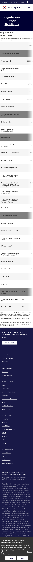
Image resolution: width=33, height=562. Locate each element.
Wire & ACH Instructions (8, 392)
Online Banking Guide (7, 463)
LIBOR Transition (6, 409)
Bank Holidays (6, 426)
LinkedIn (4, 433)
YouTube (4, 443)
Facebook (4, 436)
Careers (4, 2)
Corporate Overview (7, 358)
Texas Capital (11, 7)
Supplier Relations (7, 375)
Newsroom (5, 372)
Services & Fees (6, 460)
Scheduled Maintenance (8, 429)
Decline (10, 558)
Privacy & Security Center (18, 474)
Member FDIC (6, 472)
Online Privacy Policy (18, 472)
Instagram (4, 440)
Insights (4, 385)
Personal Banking (6, 453)
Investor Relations (7, 368)
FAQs (3, 402)
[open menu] (29, 7)
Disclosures (5, 395)
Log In (22, 2)
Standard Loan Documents (9, 399)
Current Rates (6, 388)
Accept (22, 558)
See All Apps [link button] (9, 342)
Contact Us (14, 2)
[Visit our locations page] (27, 2)
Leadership (5, 361)
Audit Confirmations (7, 406)
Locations (4, 422)
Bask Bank (5, 456)
